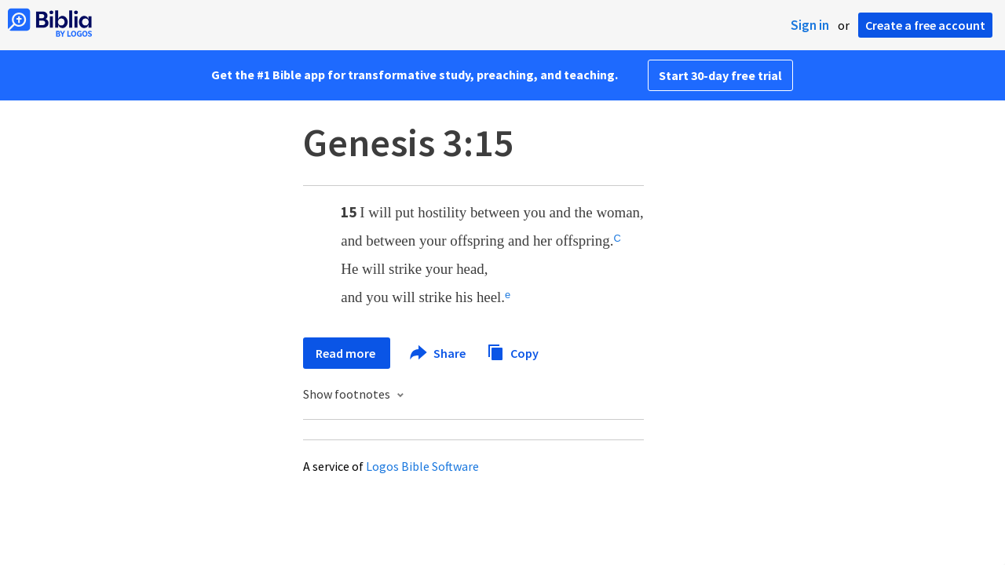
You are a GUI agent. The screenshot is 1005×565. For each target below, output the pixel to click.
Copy (513, 351)
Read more (347, 353)
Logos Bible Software (422, 466)
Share (438, 353)
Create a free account (925, 25)
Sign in (810, 25)
